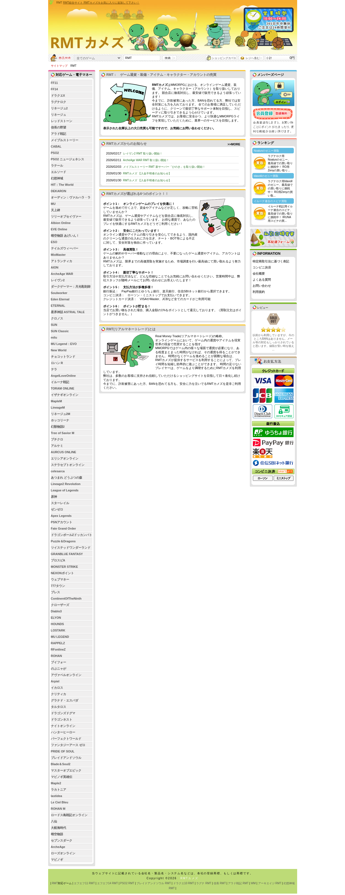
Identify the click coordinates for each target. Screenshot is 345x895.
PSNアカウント (61, 522)
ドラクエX (58, 95)
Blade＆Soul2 (61, 764)
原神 (54, 496)
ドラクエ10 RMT (183, 883)
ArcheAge (58, 846)
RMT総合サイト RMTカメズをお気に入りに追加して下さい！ (101, 2)
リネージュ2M (60, 414)
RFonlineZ (58, 649)
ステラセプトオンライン (67, 464)
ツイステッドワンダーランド (70, 547)
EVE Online (59, 229)
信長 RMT (220, 883)
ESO (54, 242)
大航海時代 (58, 827)
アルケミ (57, 445)
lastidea (56, 796)
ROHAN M (58, 808)
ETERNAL (58, 305)
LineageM (58, 407)
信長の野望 (58, 127)
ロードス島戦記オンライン (69, 815)
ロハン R (57, 363)
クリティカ (58, 694)
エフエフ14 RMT (107, 883)
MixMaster (58, 254)
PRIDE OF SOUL (63, 751)
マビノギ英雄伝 (61, 776)
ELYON (56, 617)
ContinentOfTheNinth (66, 598)
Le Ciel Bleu (59, 802)
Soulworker (59, 293)
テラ (54, 369)
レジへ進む (253, 58)
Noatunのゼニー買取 (266, 150)
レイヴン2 (58, 280)
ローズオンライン (63, 853)
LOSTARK (58, 630)
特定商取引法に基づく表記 (271, 261)
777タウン (58, 585)
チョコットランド (63, 356)
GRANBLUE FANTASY (67, 554)
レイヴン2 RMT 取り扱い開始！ (143, 153)
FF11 (54, 82)
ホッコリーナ (60, 420)
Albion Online (61, 223)
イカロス (57, 687)
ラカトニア (58, 789)
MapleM (56, 401)
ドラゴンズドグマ (63, 713)
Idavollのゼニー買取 (266, 175)
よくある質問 (262, 279)
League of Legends (65, 490)
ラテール (57, 165)
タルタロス (58, 706)
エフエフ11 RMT (84, 883)
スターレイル (60, 503)
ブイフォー (58, 662)
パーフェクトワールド (66, 738)
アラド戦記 (58, 133)
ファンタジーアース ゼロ (68, 745)
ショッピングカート (224, 58)
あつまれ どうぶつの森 (66, 477)
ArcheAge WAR (62, 273)
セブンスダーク (61, 840)
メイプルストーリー (64, 140)
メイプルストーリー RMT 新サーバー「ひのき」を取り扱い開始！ (164, 166)
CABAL (56, 146)
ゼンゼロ (57, 509)
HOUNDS (57, 624)
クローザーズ (60, 605)
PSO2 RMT (127, 883)
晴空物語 (57, 834)
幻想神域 (57, 178)
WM (253, 883)
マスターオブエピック (66, 770)
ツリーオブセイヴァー (66, 216)
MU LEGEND (60, 636)
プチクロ (57, 439)
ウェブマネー (60, 579)
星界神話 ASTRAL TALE (68, 312)
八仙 (54, 821)
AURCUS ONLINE (63, 452)
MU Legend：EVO (64, 343)
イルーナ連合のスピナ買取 (270, 201)
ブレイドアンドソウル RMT (153, 883)
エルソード (58, 172)
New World (59, 350)
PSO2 (55, 152)
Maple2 (56, 783)
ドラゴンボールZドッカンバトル (71, 535)
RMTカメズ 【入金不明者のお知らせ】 (147, 173)
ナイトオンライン (63, 726)
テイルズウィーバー (64, 248)
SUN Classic (60, 331)
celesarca (58, 471)
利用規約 (259, 291)
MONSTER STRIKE (64, 566)
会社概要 (259, 273)
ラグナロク (58, 102)
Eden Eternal (60, 299)
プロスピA (58, 560)
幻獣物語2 (58, 426)
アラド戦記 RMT (238, 883)
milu (54, 337)
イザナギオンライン (64, 394)
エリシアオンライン (64, 458)
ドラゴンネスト (61, 719)
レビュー (260, 307)
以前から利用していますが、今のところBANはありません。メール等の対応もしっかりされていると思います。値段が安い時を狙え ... (273, 342)
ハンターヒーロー (63, 732)
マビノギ (57, 859)
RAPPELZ (58, 643)
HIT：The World (62, 184)
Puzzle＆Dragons (63, 541)
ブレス (55, 592)
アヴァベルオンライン (66, 675)
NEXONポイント (62, 573)
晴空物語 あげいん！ (65, 235)
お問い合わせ (262, 285)
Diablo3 (56, 611)
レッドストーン (61, 121)
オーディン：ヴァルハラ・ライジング (70, 198)
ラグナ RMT (203, 883)
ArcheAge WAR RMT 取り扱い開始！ (146, 160)
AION (55, 267)
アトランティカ (61, 261)
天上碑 (55, 210)
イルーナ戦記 (60, 382)
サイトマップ (59, 65)
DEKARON (58, 191)
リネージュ (58, 114)
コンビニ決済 (262, 267)
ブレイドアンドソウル (66, 757)
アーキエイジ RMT (269, 883)
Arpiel (55, 681)
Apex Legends (61, 515)
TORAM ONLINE (62, 388)
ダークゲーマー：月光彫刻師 (70, 286)
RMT (55, 883)
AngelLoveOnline (63, 375)
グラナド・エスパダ (64, 700)
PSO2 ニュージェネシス (67, 159)
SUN (54, 324)
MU (53, 203)
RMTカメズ (189, 878)
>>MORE (233, 144)
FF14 (54, 89)
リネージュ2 (59, 108)
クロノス (57, 318)
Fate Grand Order (63, 528)
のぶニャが (58, 668)
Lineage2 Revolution (66, 484)
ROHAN (56, 655)
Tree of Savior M (62, 433)
